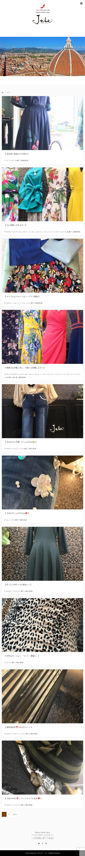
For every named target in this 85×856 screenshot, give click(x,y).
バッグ (6, 160)
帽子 (18, 160)
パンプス (55, 232)
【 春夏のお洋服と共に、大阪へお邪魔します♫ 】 (24, 368)
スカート (25, 232)
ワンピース (12, 160)
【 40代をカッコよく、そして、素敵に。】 (22, 656)
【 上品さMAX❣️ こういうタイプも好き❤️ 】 (23, 798)
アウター (7, 374)
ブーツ (72, 374)
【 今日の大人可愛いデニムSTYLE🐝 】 (20, 442)
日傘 (13, 377)
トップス (31, 232)
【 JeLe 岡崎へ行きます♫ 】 (15, 225)
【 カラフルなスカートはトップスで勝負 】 (22, 296)
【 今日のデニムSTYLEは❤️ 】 (17, 513)
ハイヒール (38, 232)
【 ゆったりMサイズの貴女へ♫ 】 (18, 585)
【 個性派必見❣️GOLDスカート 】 (18, 727)
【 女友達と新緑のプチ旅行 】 (16, 154)
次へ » (15, 814)
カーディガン (17, 232)
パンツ (50, 232)
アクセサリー (8, 232)
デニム (37, 374)
